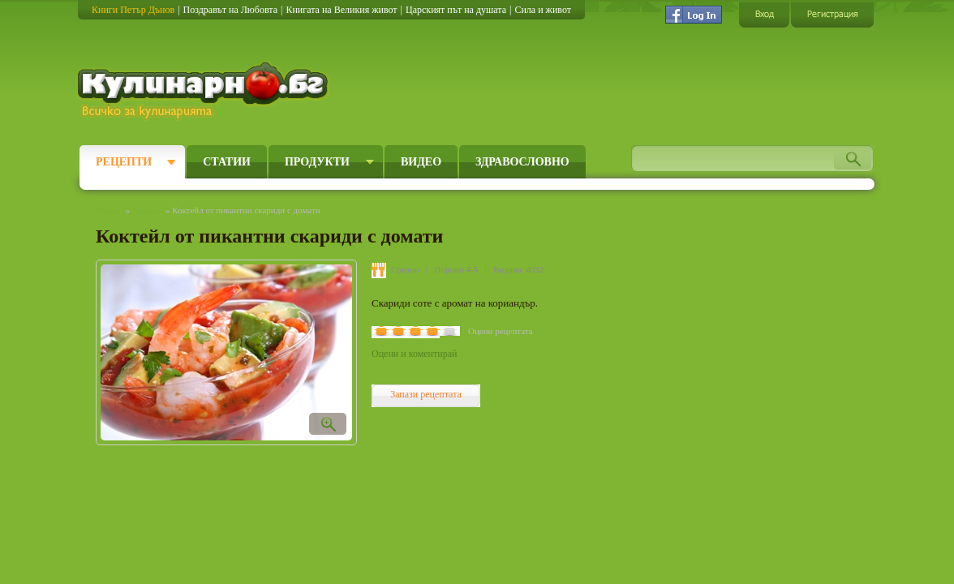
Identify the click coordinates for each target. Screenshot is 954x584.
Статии (227, 162)
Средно (405, 269)
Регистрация (832, 14)
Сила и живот (542, 9)
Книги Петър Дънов (133, 9)
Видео (421, 162)
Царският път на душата (456, 9)
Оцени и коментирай (414, 353)
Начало (109, 210)
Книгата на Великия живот (341, 9)
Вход (764, 14)
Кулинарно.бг (204, 91)
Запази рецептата (426, 394)
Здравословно (522, 162)
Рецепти (124, 162)
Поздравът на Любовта (230, 9)
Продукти (317, 162)
